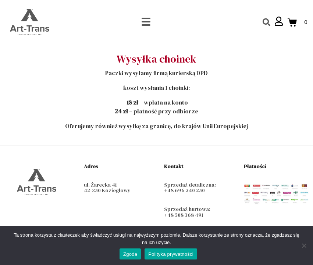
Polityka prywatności (170, 254)
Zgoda (130, 254)
